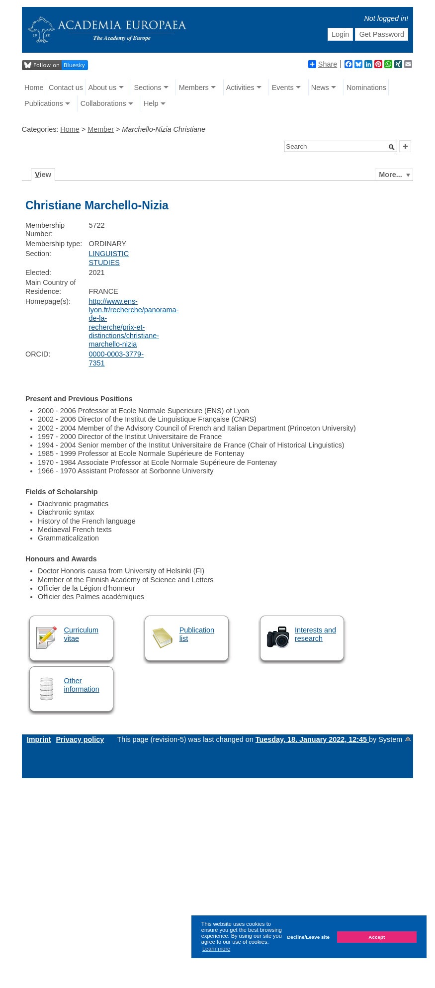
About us (102, 87)
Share (322, 64)
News (320, 87)
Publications (43, 103)
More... (390, 175)
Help (151, 103)
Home (33, 87)
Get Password (381, 34)
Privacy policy (80, 739)
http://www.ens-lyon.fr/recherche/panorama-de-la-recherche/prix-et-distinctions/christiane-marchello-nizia (134, 322)
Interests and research (315, 634)
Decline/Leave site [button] (308, 937)
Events (283, 87)
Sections (147, 87)
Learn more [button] (216, 949)
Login (340, 34)
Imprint (39, 739)
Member (100, 129)
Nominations (366, 87)
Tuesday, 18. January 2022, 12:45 (312, 739)
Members (194, 87)
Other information (81, 685)
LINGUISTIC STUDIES (109, 258)
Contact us (66, 87)
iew (43, 175)
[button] (392, 147)
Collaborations (103, 103)
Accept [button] (376, 937)
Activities (240, 87)
